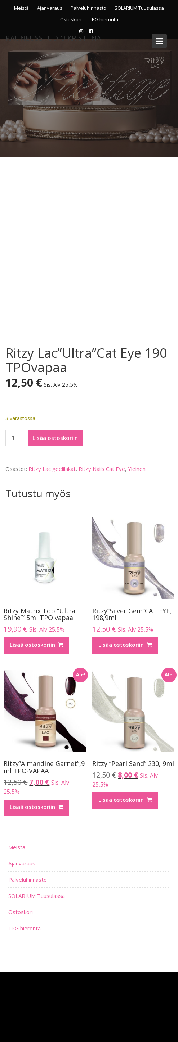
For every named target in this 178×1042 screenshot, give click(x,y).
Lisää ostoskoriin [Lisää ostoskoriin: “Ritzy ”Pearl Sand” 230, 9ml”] (121, 799)
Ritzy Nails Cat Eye (102, 468)
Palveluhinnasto (88, 8)
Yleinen (137, 468)
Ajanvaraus (49, 8)
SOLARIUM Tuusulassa (139, 8)
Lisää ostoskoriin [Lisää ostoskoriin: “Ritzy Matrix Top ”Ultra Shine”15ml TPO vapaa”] (32, 644)
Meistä (21, 8)
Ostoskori (70, 19)
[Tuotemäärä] (15, 438)
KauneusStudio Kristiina (53, 38)
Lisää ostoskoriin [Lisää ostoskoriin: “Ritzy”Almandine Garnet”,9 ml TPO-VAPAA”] (32, 806)
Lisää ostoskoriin (55, 437)
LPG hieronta (104, 19)
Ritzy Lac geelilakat (52, 468)
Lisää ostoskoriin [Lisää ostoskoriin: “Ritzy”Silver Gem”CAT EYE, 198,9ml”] (121, 644)
